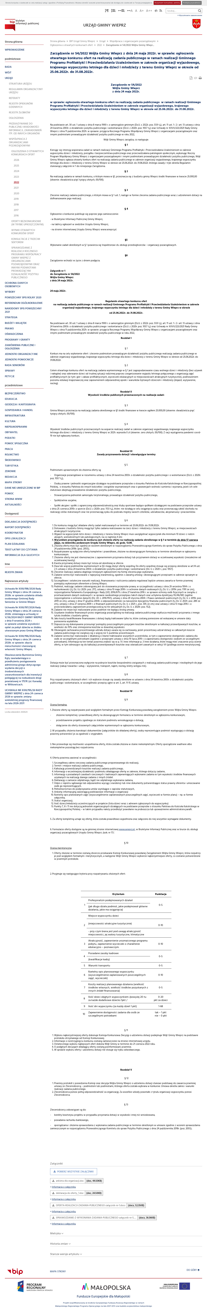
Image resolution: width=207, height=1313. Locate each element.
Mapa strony (58, 1272)
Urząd (102, 41)
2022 (99, 45)
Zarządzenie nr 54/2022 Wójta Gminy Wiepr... (130, 45)
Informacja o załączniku (63, 1187)
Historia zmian (59, 1244)
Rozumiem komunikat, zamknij (167, 3)
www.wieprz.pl (127, 829)
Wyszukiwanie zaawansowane (190, 15)
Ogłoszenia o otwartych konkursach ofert (71, 45)
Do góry (193, 1270)
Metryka (55, 1233)
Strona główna (57, 41)
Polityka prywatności (192, 3)
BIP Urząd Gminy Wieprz (82, 41)
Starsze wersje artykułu (64, 1254)
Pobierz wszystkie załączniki (72, 1172)
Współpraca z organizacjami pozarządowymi (133, 41)
